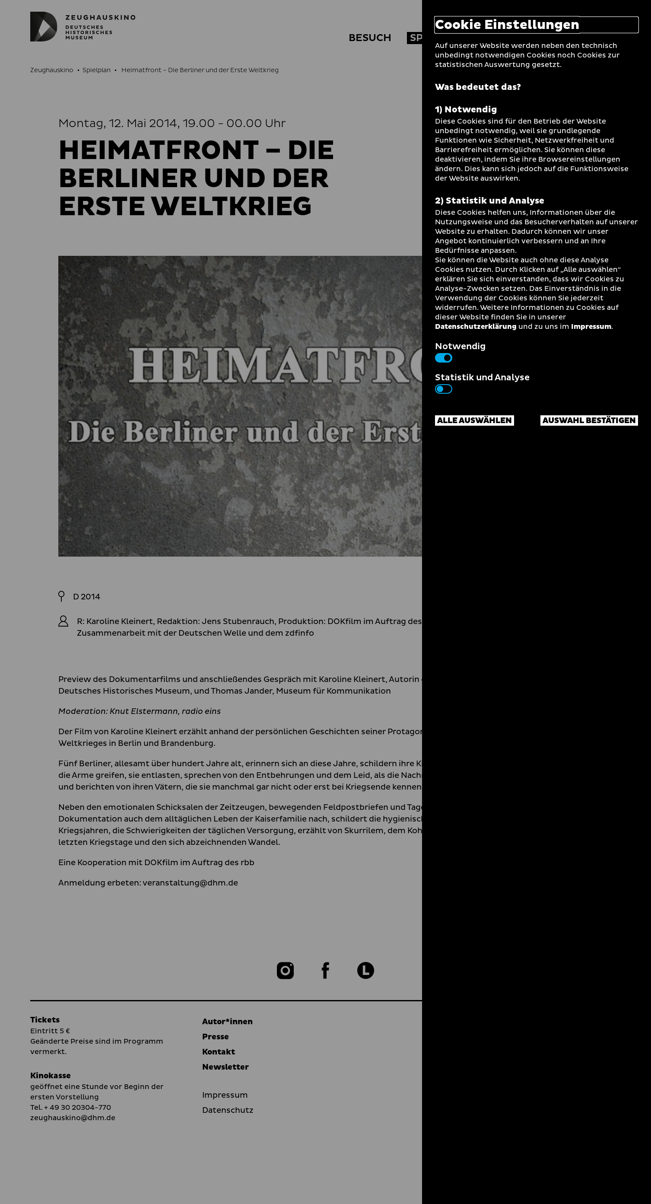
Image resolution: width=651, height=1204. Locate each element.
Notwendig (460, 351)
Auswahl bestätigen (589, 421)
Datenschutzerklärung (476, 326)
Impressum (591, 326)
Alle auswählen (474, 421)
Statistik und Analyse (482, 382)
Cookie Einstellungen (507, 24)
